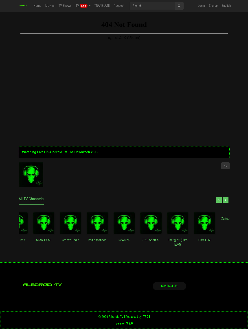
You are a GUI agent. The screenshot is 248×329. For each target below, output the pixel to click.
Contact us (169, 286)
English (226, 5)
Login (201, 5)
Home (37, 5)
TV (83, 6)
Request (119, 5)
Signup (213, 5)
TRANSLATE (102, 5)
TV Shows (65, 5)
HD (225, 165)
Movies (50, 5)
